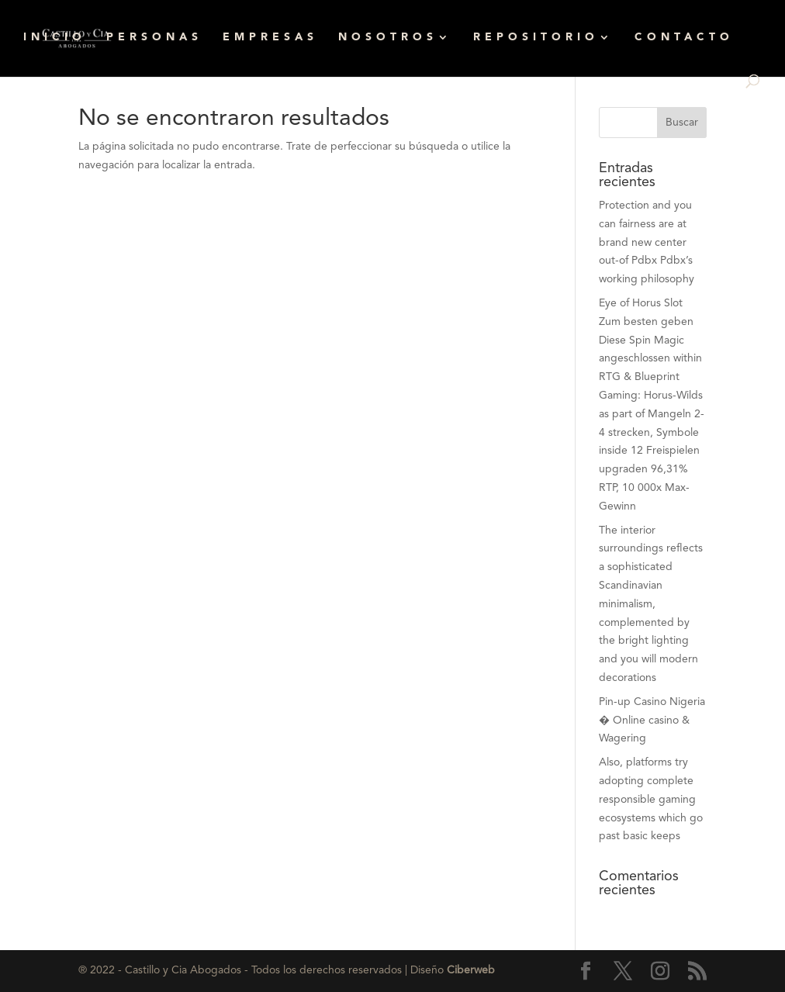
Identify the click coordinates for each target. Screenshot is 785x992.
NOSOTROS (387, 37)
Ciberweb (471, 970)
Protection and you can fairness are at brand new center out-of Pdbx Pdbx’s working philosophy (646, 242)
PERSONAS (154, 37)
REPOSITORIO (536, 37)
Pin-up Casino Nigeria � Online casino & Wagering (652, 720)
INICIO (54, 37)
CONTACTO (684, 37)
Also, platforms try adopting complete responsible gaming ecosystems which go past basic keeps (651, 799)
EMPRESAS (270, 37)
